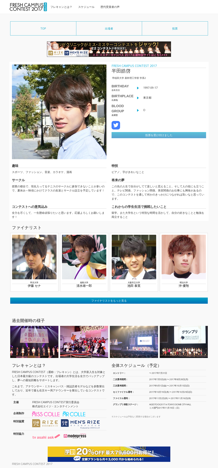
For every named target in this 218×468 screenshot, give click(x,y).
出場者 (109, 28)
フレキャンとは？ (61, 7)
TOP (43, 28)
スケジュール (86, 7)
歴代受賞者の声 (109, 7)
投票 (175, 28)
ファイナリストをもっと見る (109, 301)
